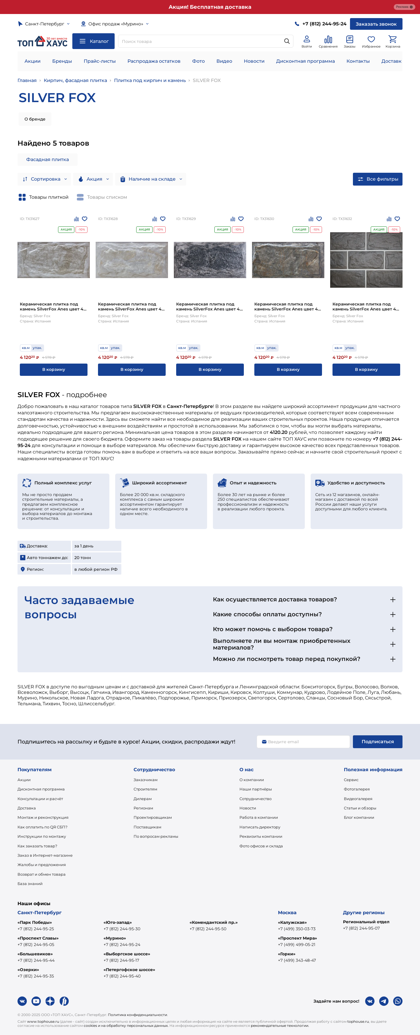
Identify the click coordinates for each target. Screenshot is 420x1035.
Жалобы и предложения (42, 864)
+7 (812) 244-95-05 (36, 944)
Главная (27, 80)
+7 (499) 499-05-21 (296, 944)
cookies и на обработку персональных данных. (126, 1025)
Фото (198, 61)
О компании (251, 779)
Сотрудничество (255, 798)
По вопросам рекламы (156, 836)
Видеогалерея (358, 798)
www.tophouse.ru (43, 1021)
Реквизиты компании (260, 836)
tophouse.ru (358, 1021)
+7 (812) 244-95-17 (121, 960)
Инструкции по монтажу (42, 836)
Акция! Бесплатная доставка (210, 7)
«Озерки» (28, 969)
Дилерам (143, 798)
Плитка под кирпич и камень (150, 80)
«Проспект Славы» (38, 938)
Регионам (143, 808)
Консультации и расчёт (40, 798)
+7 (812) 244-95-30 (122, 928)
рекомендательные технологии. (280, 1025)
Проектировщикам (153, 817)
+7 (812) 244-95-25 (36, 928)
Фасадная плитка (47, 159)
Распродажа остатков (154, 61)
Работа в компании (258, 817)
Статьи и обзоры (360, 808)
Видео (224, 61)
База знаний (30, 883)
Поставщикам (147, 827)
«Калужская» (292, 922)
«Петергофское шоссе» (129, 969)
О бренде (35, 119)
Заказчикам (146, 779)
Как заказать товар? (37, 846)
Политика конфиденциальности (137, 1015)
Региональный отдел (366, 921)
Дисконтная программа (305, 61)
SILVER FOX (207, 80)
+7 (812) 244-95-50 (208, 928)
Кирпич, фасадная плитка (75, 80)
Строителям (145, 789)
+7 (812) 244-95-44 (36, 960)
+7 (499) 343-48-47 (297, 960)
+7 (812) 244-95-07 (361, 928)
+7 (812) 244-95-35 (36, 976)
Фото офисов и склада (261, 846)
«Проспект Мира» (297, 938)
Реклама (404, 7)
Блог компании (359, 817)
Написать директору (259, 827)
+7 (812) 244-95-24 (122, 944)
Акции (32, 61)
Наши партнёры (255, 789)
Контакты (358, 61)
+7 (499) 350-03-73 (297, 928)
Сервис (351, 779)
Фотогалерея (357, 789)
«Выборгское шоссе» (127, 954)
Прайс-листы (100, 61)
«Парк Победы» (35, 922)
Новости (254, 61)
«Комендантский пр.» (214, 922)
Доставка (27, 808)
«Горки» (286, 954)
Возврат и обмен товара (42, 874)
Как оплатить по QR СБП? (42, 827)
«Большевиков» (35, 954)
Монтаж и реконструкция (43, 817)
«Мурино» (115, 938)
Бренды (62, 61)
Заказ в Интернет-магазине (45, 855)
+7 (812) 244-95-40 (122, 976)
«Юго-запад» (118, 922)
